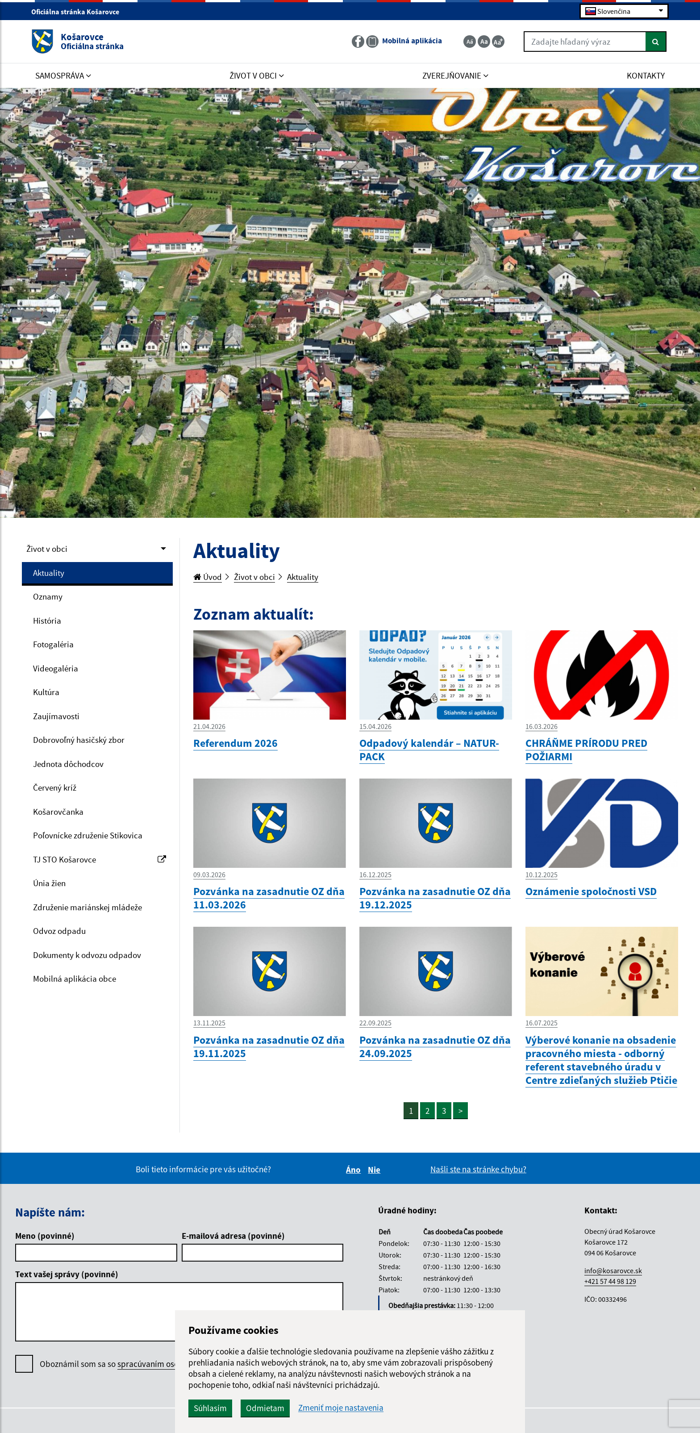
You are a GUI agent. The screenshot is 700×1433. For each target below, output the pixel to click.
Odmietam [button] (265, 1408)
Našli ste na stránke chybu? (478, 1169)
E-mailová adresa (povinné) (233, 1235)
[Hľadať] (656, 41)
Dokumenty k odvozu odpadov (87, 955)
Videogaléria (55, 668)
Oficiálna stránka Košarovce (79, 11)
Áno (354, 1169)
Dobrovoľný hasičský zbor (79, 739)
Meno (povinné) (45, 1235)
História (47, 620)
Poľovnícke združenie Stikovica (87, 835)
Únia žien (49, 883)
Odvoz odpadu (59, 930)
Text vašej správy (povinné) (66, 1274)
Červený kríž (54, 787)
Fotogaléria (53, 644)
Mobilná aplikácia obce (74, 978)
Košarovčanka (58, 811)
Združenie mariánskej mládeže (87, 907)
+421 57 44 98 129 (610, 1281)
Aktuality (48, 572)
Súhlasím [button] (210, 1408)
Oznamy (47, 596)
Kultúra (46, 692)
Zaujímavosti (56, 716)
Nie (375, 1169)
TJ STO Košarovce (99, 859)
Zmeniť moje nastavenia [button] (340, 1408)
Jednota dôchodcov (68, 763)
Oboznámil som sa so (138, 1364)
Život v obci (46, 548)
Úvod (207, 576)
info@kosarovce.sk (613, 1270)
